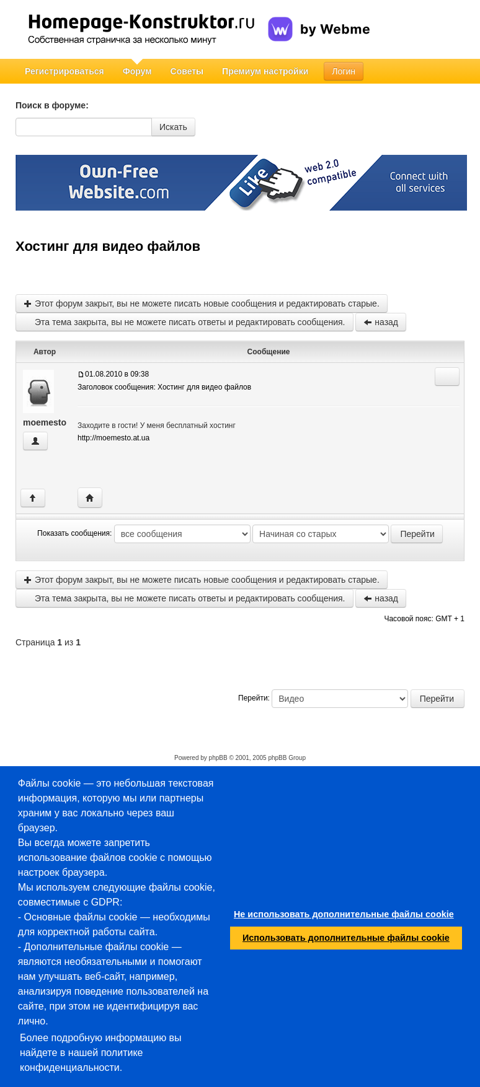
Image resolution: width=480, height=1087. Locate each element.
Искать (173, 127)
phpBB (218, 757)
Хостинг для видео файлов (108, 246)
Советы (187, 71)
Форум (137, 71)
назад (380, 322)
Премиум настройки (265, 71)
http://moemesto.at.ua (113, 438)
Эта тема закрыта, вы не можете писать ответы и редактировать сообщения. (184, 322)
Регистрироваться (64, 71)
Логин (343, 71)
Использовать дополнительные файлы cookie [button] (346, 938)
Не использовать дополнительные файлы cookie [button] (344, 914)
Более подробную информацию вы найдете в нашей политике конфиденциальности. (101, 1052)
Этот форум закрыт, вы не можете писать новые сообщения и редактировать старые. (202, 303)
